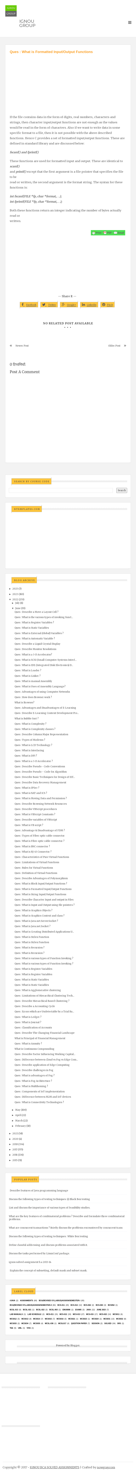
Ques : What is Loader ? (28, 670)
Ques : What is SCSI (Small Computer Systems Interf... (45, 659)
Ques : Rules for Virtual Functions (34, 867)
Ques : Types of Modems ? (30, 739)
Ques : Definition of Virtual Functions (36, 873)
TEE (11, 1328)
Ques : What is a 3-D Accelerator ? (34, 761)
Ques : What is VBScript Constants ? (35, 814)
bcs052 (111, 1305)
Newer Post (22, 345)
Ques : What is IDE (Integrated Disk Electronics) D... (44, 665)
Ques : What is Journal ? (28, 1022)
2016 (15, 1154)
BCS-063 (99, 1305)
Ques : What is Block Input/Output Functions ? (41, 883)
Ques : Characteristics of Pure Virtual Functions (42, 857)
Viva (29, 1328)
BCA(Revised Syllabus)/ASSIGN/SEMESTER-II (31, 1305)
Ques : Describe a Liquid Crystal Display (37, 643)
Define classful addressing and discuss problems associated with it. (48, 1245)
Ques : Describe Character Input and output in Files (44, 899)
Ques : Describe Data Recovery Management (40, 782)
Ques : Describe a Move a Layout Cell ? (36, 611)
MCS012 (13, 1319)
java (88, 1310)
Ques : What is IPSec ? (27, 787)
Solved (107, 1323)
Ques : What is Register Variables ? (34, 622)
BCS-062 (87, 1305)
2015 (15, 1160)
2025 (15, 588)
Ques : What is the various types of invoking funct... (44, 617)
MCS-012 (63, 1314)
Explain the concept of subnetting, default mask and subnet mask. (48, 1270)
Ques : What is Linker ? (28, 675)
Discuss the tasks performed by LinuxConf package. (39, 1253)
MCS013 (24, 1319)
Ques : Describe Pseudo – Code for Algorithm (41, 771)
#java (12, 1301)
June (18, 608)
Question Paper (79, 1323)
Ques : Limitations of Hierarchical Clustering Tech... (44, 995)
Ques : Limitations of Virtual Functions (37, 862)
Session (95, 1323)
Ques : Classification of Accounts (33, 1027)
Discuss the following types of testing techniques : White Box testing (48, 1236)
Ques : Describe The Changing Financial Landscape (45, 1032)
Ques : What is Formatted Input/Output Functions (43, 889)
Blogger (75, 1345)
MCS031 (106, 1319)
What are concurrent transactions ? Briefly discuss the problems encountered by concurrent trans (66, 1227)
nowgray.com (106, 1467)
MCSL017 (62, 1323)
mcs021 (71, 1319)
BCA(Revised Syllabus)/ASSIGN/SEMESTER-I (59, 1301)
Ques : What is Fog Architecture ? (33, 1081)
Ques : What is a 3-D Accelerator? (33, 654)
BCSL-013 (14, 1310)
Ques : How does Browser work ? (33, 697)
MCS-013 (76, 1314)
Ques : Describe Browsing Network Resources (41, 803)
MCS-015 (90, 1314)
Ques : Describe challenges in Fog (34, 1070)
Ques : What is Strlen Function (32, 937)
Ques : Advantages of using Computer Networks (42, 691)
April (18, 1115)
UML (20, 1328)
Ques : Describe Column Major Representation (41, 734)
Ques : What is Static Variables (32, 627)
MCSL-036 (49, 1323)
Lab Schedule (34, 1314)
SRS (119, 1323)
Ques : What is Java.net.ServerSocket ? (36, 921)
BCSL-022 (40, 1310)
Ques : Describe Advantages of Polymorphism (41, 878)
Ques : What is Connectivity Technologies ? (39, 1102)
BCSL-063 (53, 1310)
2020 (15, 1138)
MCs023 (83, 1319)
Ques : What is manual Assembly (33, 681)
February (20, 1125)
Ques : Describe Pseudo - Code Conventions (40, 766)
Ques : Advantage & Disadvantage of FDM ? (40, 830)
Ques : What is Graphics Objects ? (33, 910)
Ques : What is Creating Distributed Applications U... (44, 931)
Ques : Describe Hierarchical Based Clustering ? (42, 1001)
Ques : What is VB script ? (29, 825)
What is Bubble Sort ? (27, 718)
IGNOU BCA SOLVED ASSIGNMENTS (54, 1467)
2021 (15, 1133)
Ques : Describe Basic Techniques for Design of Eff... (45, 777)
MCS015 (48, 1319)
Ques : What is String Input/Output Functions (40, 894)
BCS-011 (61, 1305)
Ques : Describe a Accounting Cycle (35, 1006)
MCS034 (24, 1323)
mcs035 (36, 1323)
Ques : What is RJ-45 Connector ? (33, 851)
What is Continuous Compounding (34, 1048)
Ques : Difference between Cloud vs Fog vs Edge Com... (46, 1059)
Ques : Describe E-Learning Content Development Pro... (47, 713)
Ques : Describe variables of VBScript (36, 819)
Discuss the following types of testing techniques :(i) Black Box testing (49, 1199)
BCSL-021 (27, 1310)
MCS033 (13, 1323)
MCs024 (95, 1319)
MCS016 (60, 1319)
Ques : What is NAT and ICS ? (31, 793)
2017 (14, 1149)
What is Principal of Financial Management (40, 1038)
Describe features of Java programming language (39, 1190)
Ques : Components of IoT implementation (40, 1091)
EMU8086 (66, 1310)
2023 (15, 594)
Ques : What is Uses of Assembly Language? (40, 686)
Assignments (26, 1301)
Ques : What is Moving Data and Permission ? (41, 798)
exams (78, 1310)
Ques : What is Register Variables (33, 968)
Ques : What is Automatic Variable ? (35, 638)
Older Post (114, 345)
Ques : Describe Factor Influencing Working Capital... (45, 1054)
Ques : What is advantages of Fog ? (35, 1075)
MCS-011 (50, 1314)
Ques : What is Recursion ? (29, 947)
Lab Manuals (16, 1314)
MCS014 (36, 1319)
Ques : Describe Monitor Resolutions (35, 649)
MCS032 (119, 1319)
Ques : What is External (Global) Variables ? (39, 633)
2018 (15, 1144)
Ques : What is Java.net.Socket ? (32, 926)
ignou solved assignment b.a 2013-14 (30, 1262)
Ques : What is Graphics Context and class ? (39, 915)
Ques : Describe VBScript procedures (36, 809)
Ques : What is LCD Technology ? (33, 745)
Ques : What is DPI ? (26, 755)
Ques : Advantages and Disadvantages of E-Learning (45, 707)
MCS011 (116, 1314)
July (17, 603)
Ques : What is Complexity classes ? (35, 729)
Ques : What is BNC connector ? (32, 846)
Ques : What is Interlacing (29, 750)
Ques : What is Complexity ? (30, 723)
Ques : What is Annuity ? (28, 1043)
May (17, 1109)
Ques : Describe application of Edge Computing (42, 1064)
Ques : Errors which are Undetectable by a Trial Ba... (44, 1011)
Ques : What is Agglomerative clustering (38, 990)
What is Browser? (24, 702)
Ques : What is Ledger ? (28, 1017)
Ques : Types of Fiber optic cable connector (40, 835)
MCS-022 (103, 1314)
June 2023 (101, 1310)
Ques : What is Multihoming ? (31, 1086)
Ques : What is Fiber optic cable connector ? (39, 841)
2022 (15, 599)
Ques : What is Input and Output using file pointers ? (45, 905)
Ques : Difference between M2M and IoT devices (43, 1096)
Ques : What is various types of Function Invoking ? (44, 958)
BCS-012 (74, 1305)
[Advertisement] (68, 81)
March (19, 1120)
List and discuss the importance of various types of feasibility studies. (49, 1207)
